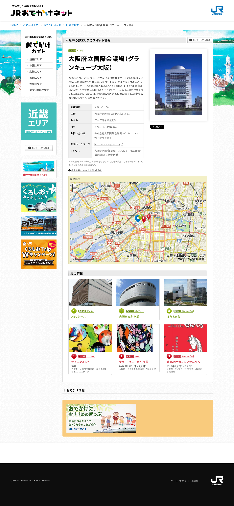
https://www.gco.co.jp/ (108, 144)
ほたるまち (173, 316)
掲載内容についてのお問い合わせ (86, 170)
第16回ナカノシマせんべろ (183, 362)
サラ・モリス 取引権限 (134, 362)
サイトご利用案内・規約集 (184, 481)
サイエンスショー (82, 362)
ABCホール (78, 316)
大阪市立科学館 (129, 316)
